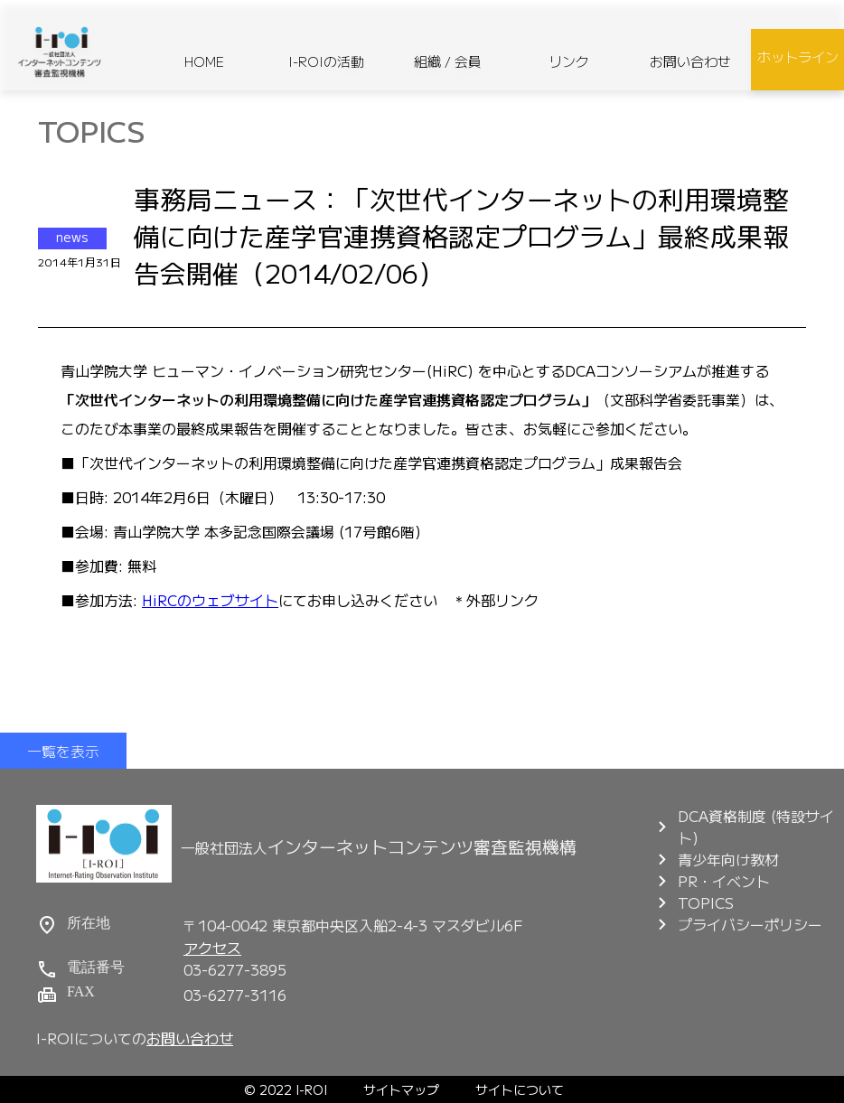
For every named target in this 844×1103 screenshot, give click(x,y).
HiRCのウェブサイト (210, 600)
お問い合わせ (690, 60)
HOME (204, 60)
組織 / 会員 (448, 60)
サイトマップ (401, 1089)
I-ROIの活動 (326, 60)
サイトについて (519, 1089)
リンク (569, 60)
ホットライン (798, 56)
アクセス (212, 947)
